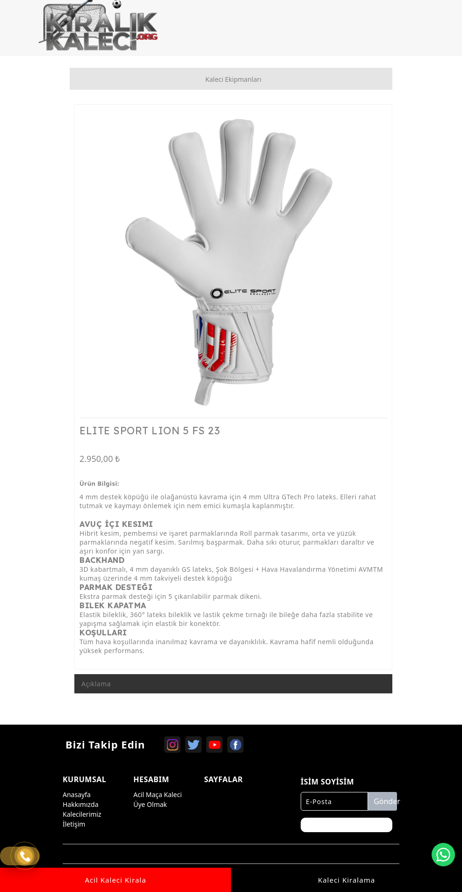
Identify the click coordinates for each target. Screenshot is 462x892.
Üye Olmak (150, 804)
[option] (233, 263)
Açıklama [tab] (96, 683)
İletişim (74, 824)
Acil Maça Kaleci (157, 794)
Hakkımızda (81, 804)
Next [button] (373, 268)
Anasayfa (77, 794)
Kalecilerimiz (82, 814)
